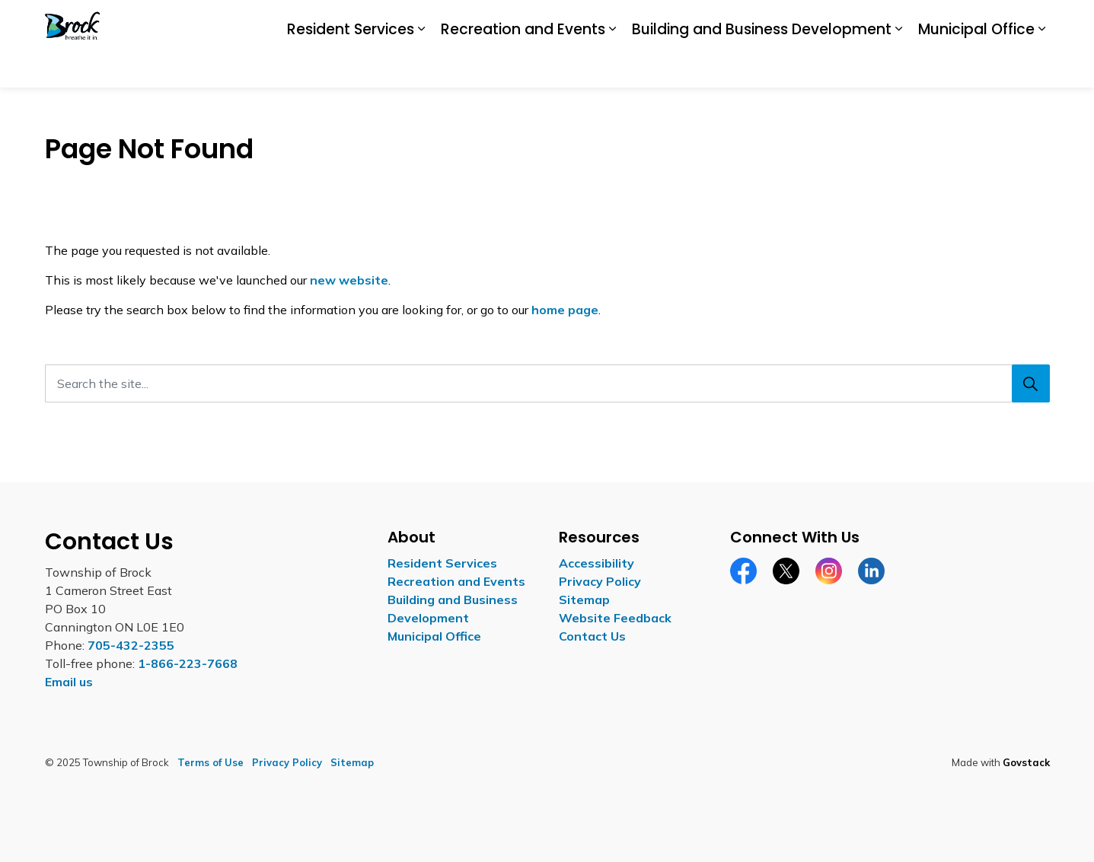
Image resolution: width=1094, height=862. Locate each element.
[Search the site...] (547, 383)
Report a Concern (891, 21)
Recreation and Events (523, 65)
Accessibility (748, 21)
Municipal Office (976, 65)
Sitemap (584, 599)
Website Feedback (615, 617)
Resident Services (350, 65)
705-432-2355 (131, 645)
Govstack (1026, 762)
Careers (812, 21)
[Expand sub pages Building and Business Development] (899, 66)
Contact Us (978, 21)
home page (564, 309)
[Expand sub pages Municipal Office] (1042, 66)
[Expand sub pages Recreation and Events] (612, 66)
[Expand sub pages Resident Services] (421, 66)
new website (349, 280)
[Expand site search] (1034, 22)
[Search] (1031, 383)
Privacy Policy (600, 581)
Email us (69, 681)
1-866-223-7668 (188, 663)
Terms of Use (210, 762)
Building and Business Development (761, 65)
